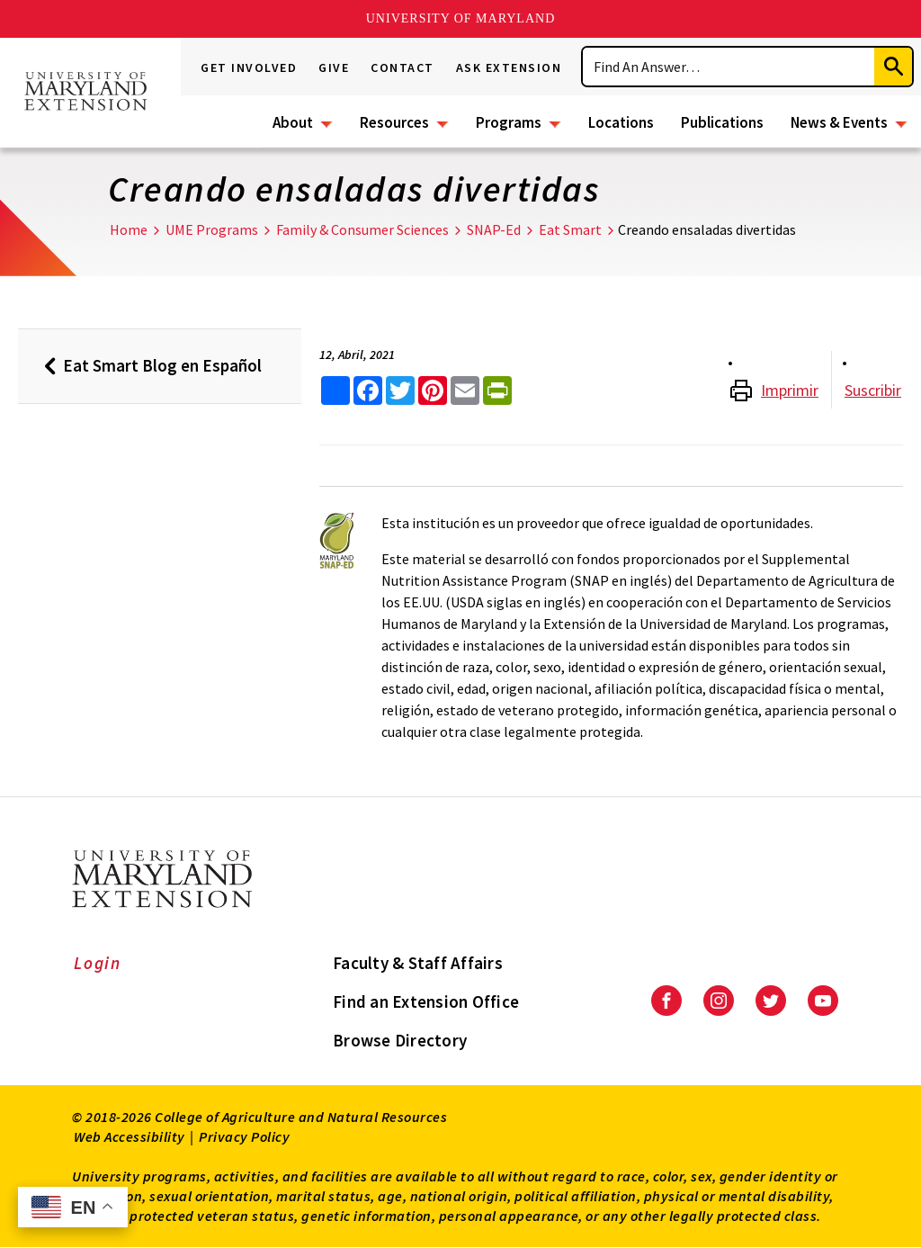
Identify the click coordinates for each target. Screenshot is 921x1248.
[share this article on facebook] (368, 390)
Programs (508, 122)
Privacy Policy (244, 1136)
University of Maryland (461, 18)
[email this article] (465, 390)
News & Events (839, 122)
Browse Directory (400, 1040)
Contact (402, 67)
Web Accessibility (129, 1136)
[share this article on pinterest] (432, 390)
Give (333, 67)
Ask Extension (509, 67)
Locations (621, 122)
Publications (722, 122)
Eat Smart (570, 229)
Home (129, 229)
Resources (394, 122)
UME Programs (211, 229)
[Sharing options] (335, 390)
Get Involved (249, 67)
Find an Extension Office (426, 1001)
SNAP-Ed (494, 229)
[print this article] (497, 390)
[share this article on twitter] (400, 390)
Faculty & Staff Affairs (418, 963)
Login (97, 963)
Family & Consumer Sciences (362, 229)
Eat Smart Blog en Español (149, 379)
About (293, 122)
